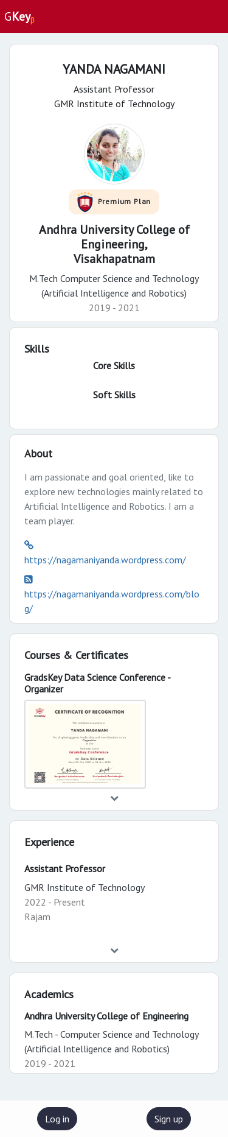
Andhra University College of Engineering (106, 1016)
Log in (57, 1119)
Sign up (168, 1119)
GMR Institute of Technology (84, 887)
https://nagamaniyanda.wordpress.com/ (105, 560)
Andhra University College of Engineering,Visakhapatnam (114, 244)
